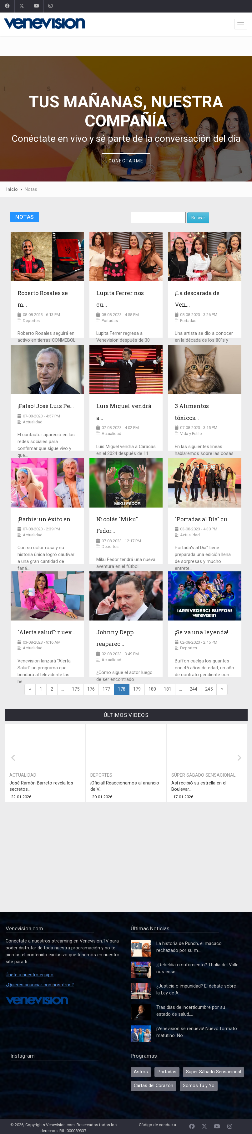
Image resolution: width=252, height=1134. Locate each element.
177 (106, 689)
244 (193, 689)
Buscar (198, 217)
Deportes (101, 775)
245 (209, 689)
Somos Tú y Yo (198, 1085)
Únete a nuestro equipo (29, 975)
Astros (141, 1072)
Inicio (12, 189)
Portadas (167, 1072)
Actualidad (22, 775)
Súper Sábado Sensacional (203, 775)
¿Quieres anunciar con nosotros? (40, 985)
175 (75, 689)
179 (137, 689)
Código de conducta (157, 1124)
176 (91, 689)
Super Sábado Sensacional (213, 1072)
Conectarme (126, 160)
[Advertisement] (126, 46)
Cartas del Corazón (153, 1085)
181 (167, 689)
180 (152, 689)
